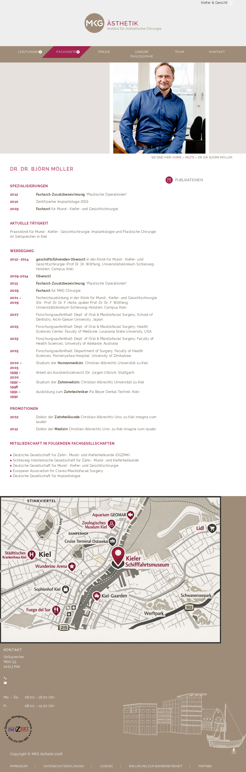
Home (176, 157)
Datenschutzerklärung (64, 766)
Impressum (19, 766)
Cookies (106, 766)
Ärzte (190, 157)
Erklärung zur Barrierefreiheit (156, 766)
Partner (205, 766)
